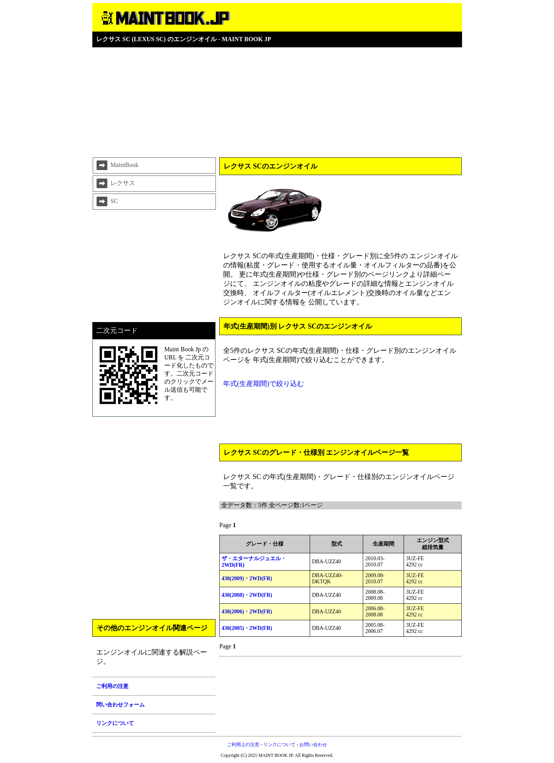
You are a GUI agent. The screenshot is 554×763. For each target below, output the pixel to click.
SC (106, 201)
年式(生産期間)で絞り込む (263, 383)
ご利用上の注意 (243, 744)
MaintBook (116, 165)
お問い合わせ (313, 744)
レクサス (115, 183)
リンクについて (279, 744)
